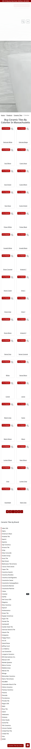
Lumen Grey (23, 522)
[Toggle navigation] (28, 21)
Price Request (6, 169)
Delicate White (7, 183)
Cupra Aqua (23, 204)
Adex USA (15, 569)
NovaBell (15, 722)
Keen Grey (23, 543)
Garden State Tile (15, 668)
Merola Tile (15, 711)
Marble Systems (15, 703)
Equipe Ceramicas (15, 657)
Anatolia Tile (15, 577)
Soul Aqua (8, 247)
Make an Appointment (22, 46)
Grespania (15, 676)
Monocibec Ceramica (15, 717)
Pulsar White (8, 268)
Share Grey (7, 353)
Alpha (15, 572)
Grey (7, 522)
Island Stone (15, 684)
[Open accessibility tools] (28, 745)
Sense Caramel (23, 395)
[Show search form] (23, 21)
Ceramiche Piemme (15, 629)
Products (9, 156)
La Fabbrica (15, 690)
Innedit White (8, 289)
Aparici (15, 580)
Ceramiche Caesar (15, 621)
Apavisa (15, 583)
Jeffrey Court (15, 687)
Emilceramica (15, 651)
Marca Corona (15, 706)
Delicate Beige (23, 183)
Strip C (23, 331)
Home (3, 156)
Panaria (15, 733)
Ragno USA (15, 744)
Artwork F (23, 374)
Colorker (15, 635)
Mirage (15, 714)
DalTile (15, 638)
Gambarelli (15, 665)
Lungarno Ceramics (15, 695)
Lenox (23, 437)
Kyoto (23, 459)
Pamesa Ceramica (15, 731)
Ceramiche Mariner (15, 627)
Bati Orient (15, 602)
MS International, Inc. (15, 698)
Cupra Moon (23, 225)
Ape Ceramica (15, 586)
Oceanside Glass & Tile (15, 725)
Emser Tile (15, 654)
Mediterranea (15, 709)
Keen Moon (23, 501)
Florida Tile (15, 662)
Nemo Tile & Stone (15, 720)
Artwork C (23, 310)
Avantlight (8, 543)
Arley (15, 591)
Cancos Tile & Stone (15, 607)
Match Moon (8, 480)
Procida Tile (15, 742)
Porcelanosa (15, 739)
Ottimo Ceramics (15, 728)
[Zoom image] (12, 169)
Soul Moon (7, 204)
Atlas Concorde (15, 594)
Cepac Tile (15, 610)
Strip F (23, 353)
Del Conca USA (15, 640)
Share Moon (7, 374)
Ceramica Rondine (15, 616)
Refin (15, 747)
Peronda (15, 736)
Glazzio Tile (15, 673)
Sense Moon (23, 416)
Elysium (15, 649)
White (8, 416)
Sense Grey (7, 395)
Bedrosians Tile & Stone (15, 605)
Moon (23, 480)
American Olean (15, 575)
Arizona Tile (15, 588)
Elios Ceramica (15, 646)
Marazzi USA (15, 701)
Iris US (15, 681)
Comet (8, 437)
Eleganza (15, 643)
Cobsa (15, 632)
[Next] (21, 552)
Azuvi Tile (15, 599)
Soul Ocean (7, 225)
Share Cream (8, 331)
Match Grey (7, 459)
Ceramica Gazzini (15, 613)
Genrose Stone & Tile (15, 670)
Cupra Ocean (23, 247)
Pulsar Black (23, 268)
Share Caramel (7, 310)
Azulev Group (15, 596)
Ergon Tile (15, 659)
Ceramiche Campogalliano (15, 624)
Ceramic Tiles (18, 156)
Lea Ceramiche (15, 692)
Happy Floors (15, 679)
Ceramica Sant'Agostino (15, 618)
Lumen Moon (8, 501)
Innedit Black (23, 289)
